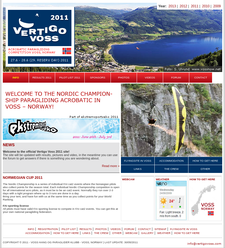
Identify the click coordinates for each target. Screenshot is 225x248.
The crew (171, 168)
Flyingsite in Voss (137, 160)
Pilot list (69, 229)
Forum (176, 77)
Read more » (111, 166)
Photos (123, 77)
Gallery (147, 233)
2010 (206, 6)
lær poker (99, 211)
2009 (217, 6)
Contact (200, 77)
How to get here (205, 160)
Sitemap (160, 229)
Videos (150, 77)
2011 (195, 6)
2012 (183, 6)
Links (138, 168)
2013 (172, 6)
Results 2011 (41, 77)
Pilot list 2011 (69, 77)
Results (86, 229)
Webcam (128, 179)
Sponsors (97, 77)
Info (31, 229)
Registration (48, 229)
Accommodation (171, 160)
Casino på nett (62, 211)
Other (205, 168)
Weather (162, 179)
